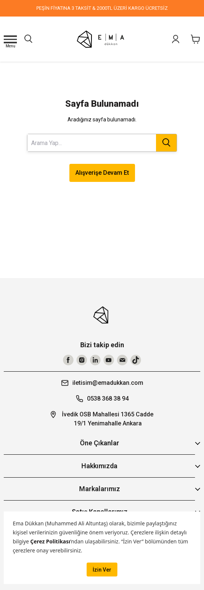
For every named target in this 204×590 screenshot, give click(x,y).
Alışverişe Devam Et (102, 172)
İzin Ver (102, 570)
